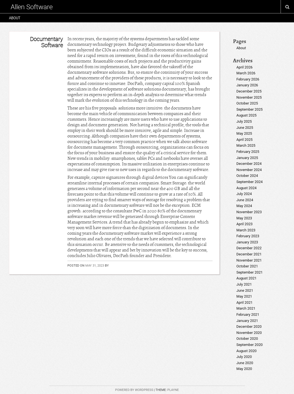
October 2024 (247, 176)
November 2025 (249, 97)
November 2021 (249, 260)
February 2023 (247, 236)
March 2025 (245, 145)
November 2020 (249, 333)
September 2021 (249, 272)
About (14, 17)
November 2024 (249, 170)
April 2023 (244, 224)
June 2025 (244, 127)
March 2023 (245, 230)
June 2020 (244, 363)
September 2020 (249, 345)
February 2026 (247, 79)
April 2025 (244, 139)
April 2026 (244, 67)
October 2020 (247, 338)
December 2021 (249, 254)
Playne (173, 390)
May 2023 (244, 218)
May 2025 (244, 133)
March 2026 (245, 73)
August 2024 (246, 188)
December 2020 (249, 326)
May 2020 (244, 369)
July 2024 (244, 194)
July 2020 (244, 357)
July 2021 (244, 284)
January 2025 (247, 158)
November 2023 (249, 212)
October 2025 (247, 103)
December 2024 (249, 164)
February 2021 (247, 314)
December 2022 (249, 248)
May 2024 (244, 206)
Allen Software (32, 6)
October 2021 (247, 266)
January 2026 (247, 85)
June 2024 (244, 200)
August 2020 (246, 351)
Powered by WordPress (134, 390)
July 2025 (244, 121)
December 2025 (249, 91)
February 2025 (247, 151)
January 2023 (247, 242)
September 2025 (249, 109)
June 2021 (244, 290)
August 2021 (246, 278)
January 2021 (247, 321)
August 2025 (246, 115)
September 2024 (249, 182)
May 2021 (244, 296)
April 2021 (244, 302)
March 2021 (245, 308)
